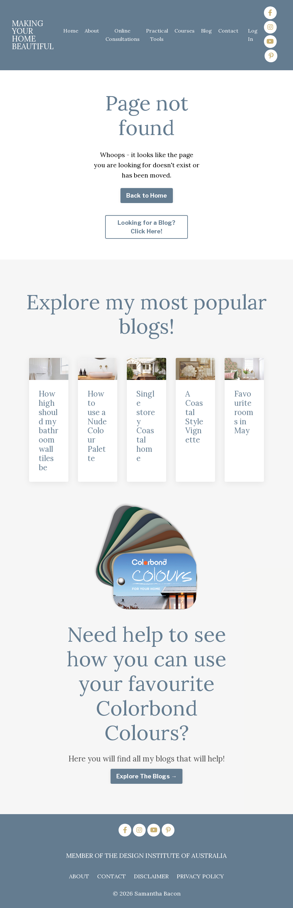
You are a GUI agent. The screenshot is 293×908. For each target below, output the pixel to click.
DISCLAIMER (151, 876)
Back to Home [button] (146, 195)
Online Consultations (122, 34)
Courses (184, 30)
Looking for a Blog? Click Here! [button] (146, 227)
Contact (228, 30)
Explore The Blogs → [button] (146, 776)
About (92, 30)
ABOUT (79, 876)
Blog (206, 30)
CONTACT (111, 876)
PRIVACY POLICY (200, 876)
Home (70, 30)
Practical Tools (157, 34)
